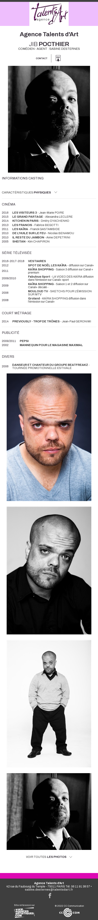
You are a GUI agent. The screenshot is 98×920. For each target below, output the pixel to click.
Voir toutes (49, 856)
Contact (41, 58)
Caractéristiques (29, 192)
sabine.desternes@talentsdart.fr (49, 889)
